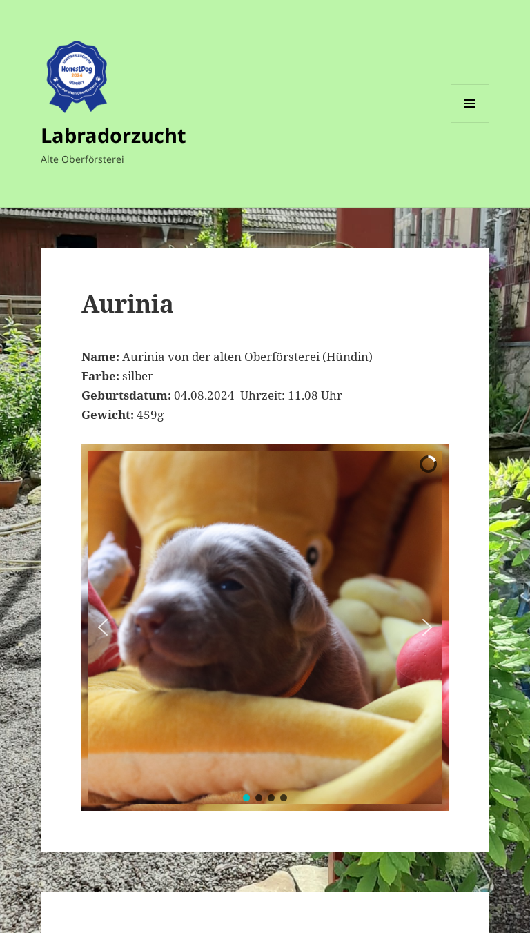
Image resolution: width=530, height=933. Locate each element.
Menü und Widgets (470, 122)
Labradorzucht (113, 134)
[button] (103, 627)
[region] (265, 627)
